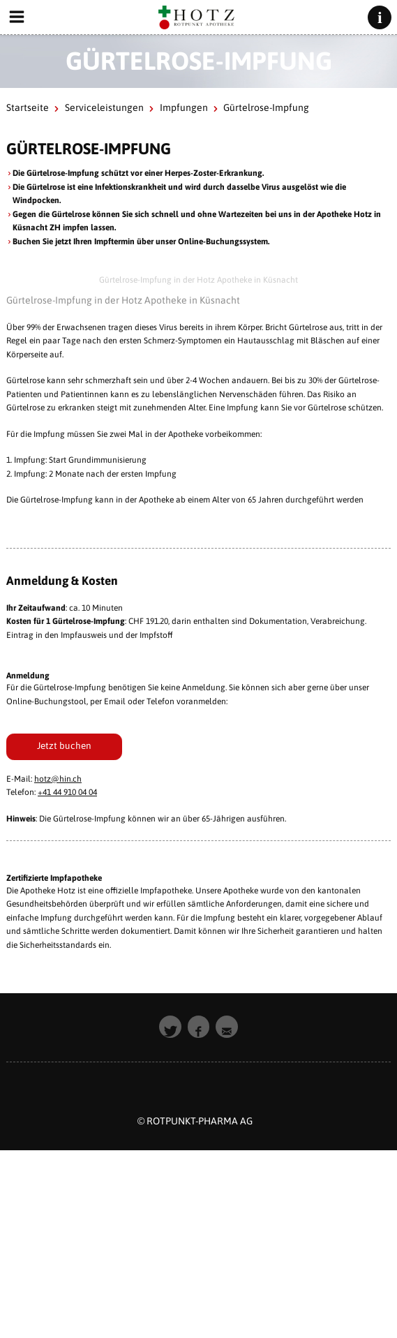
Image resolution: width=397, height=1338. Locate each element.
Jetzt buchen (64, 745)
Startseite (27, 107)
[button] (170, 1027)
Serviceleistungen (104, 107)
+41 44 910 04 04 (67, 792)
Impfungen (184, 107)
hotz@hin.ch (58, 779)
